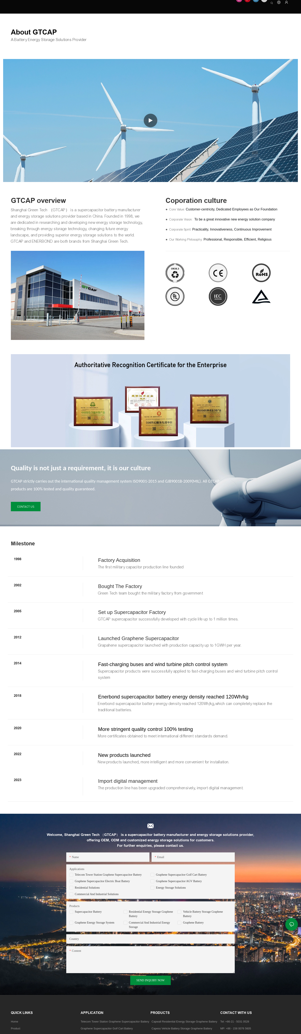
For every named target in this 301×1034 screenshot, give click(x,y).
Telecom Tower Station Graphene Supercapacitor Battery (108, 874)
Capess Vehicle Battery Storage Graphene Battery (182, 1028)
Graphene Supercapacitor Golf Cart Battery (181, 874)
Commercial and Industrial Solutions (97, 894)
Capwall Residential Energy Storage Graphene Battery (184, 1021)
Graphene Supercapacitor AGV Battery (179, 881)
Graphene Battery (193, 922)
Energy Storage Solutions (171, 887)
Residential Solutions (87, 887)
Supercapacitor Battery (88, 911)
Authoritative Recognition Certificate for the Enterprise (150, 365)
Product (15, 1028)
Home (14, 1021)
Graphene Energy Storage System (94, 922)
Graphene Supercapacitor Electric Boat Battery (102, 881)
